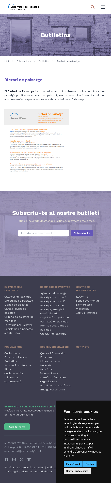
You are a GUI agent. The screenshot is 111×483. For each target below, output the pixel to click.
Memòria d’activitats (53, 377)
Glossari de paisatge (53, 333)
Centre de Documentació (86, 289)
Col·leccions (12, 353)
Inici (6, 61)
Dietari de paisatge (68, 61)
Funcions (46, 357)
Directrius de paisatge (18, 300)
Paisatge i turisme (52, 305)
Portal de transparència (55, 385)
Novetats (46, 365)
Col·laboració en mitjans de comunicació (14, 377)
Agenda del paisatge (53, 293)
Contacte (82, 347)
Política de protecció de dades (24, 467)
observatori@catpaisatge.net (22, 451)
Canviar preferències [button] (77, 471)
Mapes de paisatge (16, 304)
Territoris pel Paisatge (18, 324)
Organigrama (48, 381)
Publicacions (24, 61)
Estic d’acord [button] (73, 464)
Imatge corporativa (52, 389)
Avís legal (12, 471)
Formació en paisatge (54, 321)
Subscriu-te (82, 233)
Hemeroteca (84, 304)
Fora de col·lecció (15, 357)
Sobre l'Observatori (54, 347)
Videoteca (82, 308)
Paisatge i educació (52, 301)
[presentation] (55, 250)
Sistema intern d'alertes (37, 471)
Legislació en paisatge (54, 317)
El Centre (82, 296)
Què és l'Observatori (53, 353)
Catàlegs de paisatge (17, 296)
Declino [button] (90, 464)
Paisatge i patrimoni (53, 297)
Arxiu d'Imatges (86, 312)
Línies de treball (50, 361)
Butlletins (43, 61)
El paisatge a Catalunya (13, 289)
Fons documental (87, 300)
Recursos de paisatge (55, 287)
